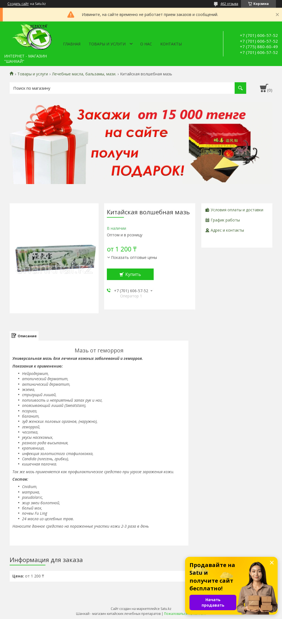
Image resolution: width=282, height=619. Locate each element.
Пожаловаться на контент (185, 613)
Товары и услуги (107, 43)
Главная (71, 43)
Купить (133, 274)
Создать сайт (18, 4)
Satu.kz (166, 608)
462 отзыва (229, 3)
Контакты (171, 43)
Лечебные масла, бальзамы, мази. (84, 74)
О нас (146, 43)
